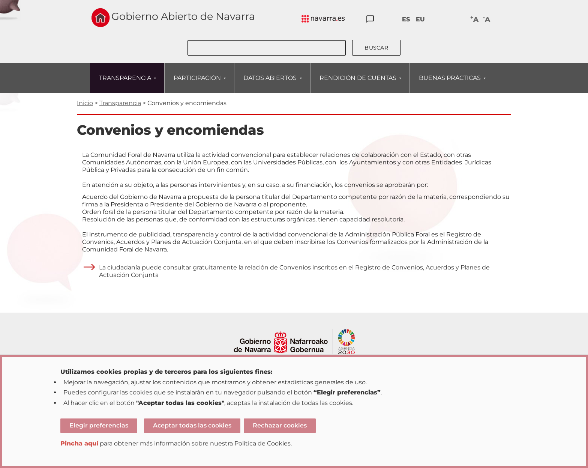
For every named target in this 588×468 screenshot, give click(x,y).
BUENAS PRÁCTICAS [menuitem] (449, 83)
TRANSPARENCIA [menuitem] (125, 83)
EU (420, 19)
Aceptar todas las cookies (192, 425)
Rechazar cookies (280, 425)
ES (406, 19)
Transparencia (120, 103)
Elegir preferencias (98, 425)
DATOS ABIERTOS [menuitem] (269, 83)
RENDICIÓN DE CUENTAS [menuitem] (357, 83)
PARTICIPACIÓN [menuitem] (197, 83)
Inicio (85, 103)
